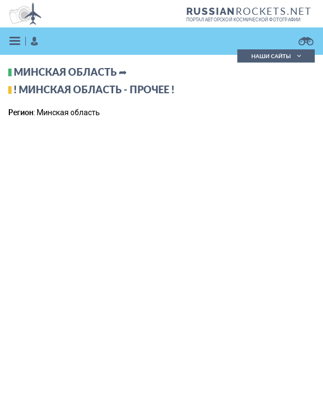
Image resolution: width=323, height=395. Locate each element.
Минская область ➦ (70, 72)
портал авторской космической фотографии (243, 19)
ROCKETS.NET (249, 11)
